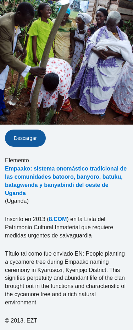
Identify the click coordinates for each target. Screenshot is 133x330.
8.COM (58, 219)
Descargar (25, 138)
